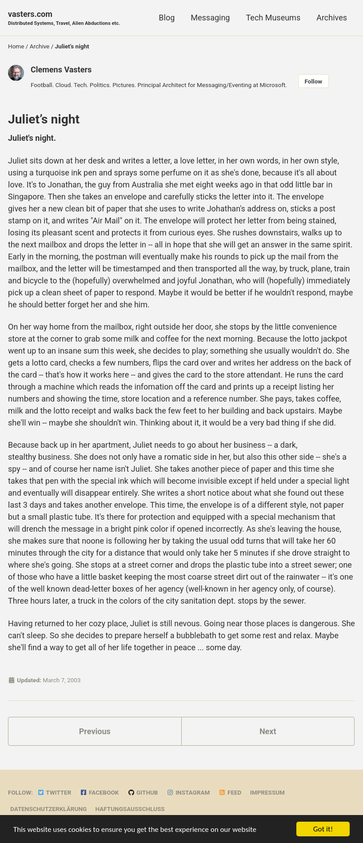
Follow (314, 81)
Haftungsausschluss (130, 808)
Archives (331, 17)
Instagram (188, 792)
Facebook (99, 792)
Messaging (210, 17)
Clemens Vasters (61, 69)
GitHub (143, 792)
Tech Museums (273, 17)
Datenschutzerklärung (48, 808)
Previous (95, 731)
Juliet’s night (44, 119)
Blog (167, 17)
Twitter (54, 792)
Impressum (267, 792)
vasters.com (64, 18)
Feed (230, 792)
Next (267, 731)
